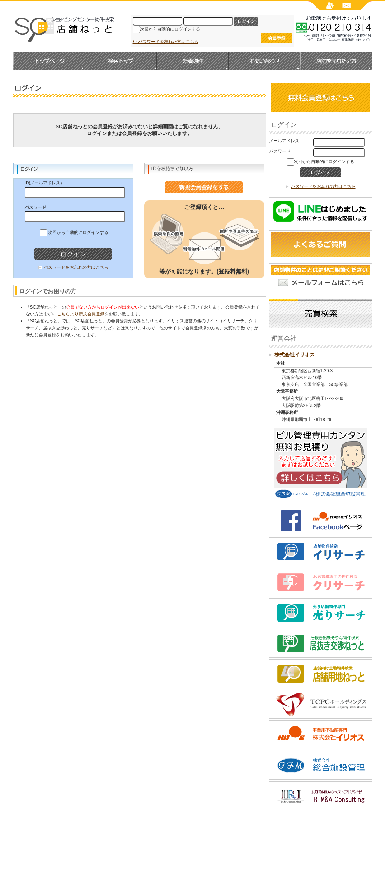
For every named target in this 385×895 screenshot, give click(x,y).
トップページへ (49, 61)
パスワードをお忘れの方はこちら (76, 267)
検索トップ (121, 61)
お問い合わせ (264, 61)
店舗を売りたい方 (336, 61)
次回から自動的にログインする (170, 29)
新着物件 (193, 61)
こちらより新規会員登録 (80, 314)
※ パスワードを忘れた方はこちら (165, 41)
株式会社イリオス (294, 354)
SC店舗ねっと (64, 29)
